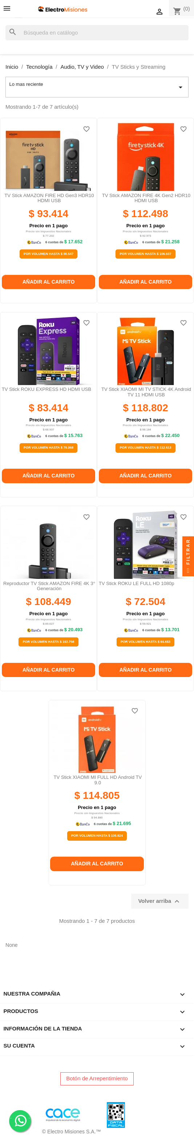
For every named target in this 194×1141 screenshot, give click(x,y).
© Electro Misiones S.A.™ (71, 1131)
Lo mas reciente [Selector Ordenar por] (97, 87)
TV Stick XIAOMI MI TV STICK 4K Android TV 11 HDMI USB (146, 392)
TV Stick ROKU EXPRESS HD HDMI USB (46, 389)
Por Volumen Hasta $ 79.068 (48, 447)
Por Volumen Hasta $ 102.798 (48, 642)
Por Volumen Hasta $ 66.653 (145, 642)
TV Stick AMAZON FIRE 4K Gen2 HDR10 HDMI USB (146, 198)
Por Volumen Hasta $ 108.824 (97, 835)
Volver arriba (159, 901)
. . (20, 1120)
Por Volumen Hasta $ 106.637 (145, 254)
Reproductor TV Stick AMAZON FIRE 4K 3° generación (49, 586)
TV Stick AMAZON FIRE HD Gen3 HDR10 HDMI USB (49, 198)
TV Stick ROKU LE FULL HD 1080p (136, 583)
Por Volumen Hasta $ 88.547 (48, 254)
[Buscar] (97, 33)
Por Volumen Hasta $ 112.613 (145, 447)
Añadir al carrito (49, 282)
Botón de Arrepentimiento (97, 1078)
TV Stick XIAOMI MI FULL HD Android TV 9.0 (98, 779)
